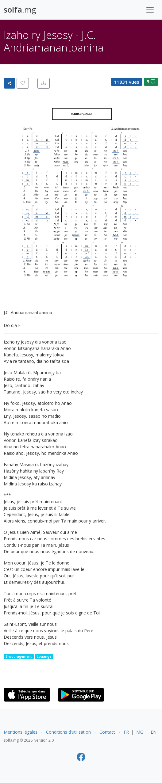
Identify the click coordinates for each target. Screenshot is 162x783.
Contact (107, 732)
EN (153, 732)
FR (126, 732)
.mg (20, 9)
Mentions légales (20, 732)
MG (139, 732)
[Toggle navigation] (150, 10)
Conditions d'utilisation (68, 732)
